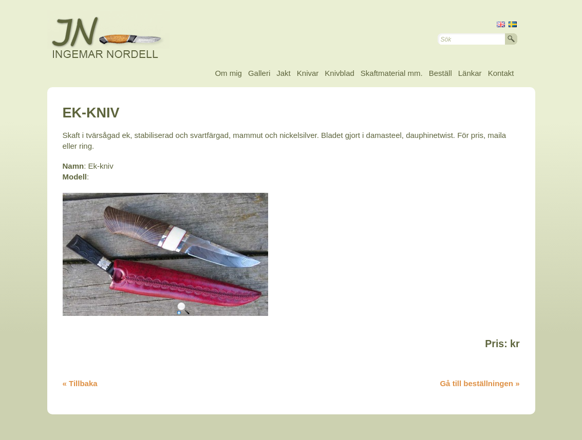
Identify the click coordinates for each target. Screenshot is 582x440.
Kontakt (501, 73)
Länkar (470, 73)
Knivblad (339, 73)
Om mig (228, 73)
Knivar (308, 73)
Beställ (440, 73)
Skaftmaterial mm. (392, 73)
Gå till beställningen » (479, 383)
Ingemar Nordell (116, 36)
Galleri (259, 73)
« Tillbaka (80, 383)
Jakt (283, 73)
